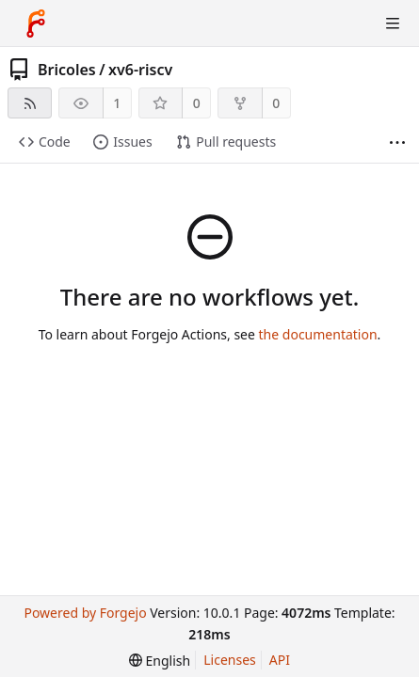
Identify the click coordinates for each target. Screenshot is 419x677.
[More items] (397, 142)
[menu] (159, 660)
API (279, 660)
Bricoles (67, 69)
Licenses (229, 660)
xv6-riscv (140, 69)
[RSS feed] (30, 102)
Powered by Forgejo (85, 613)
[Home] (35, 23)
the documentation (318, 334)
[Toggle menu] (393, 23)
